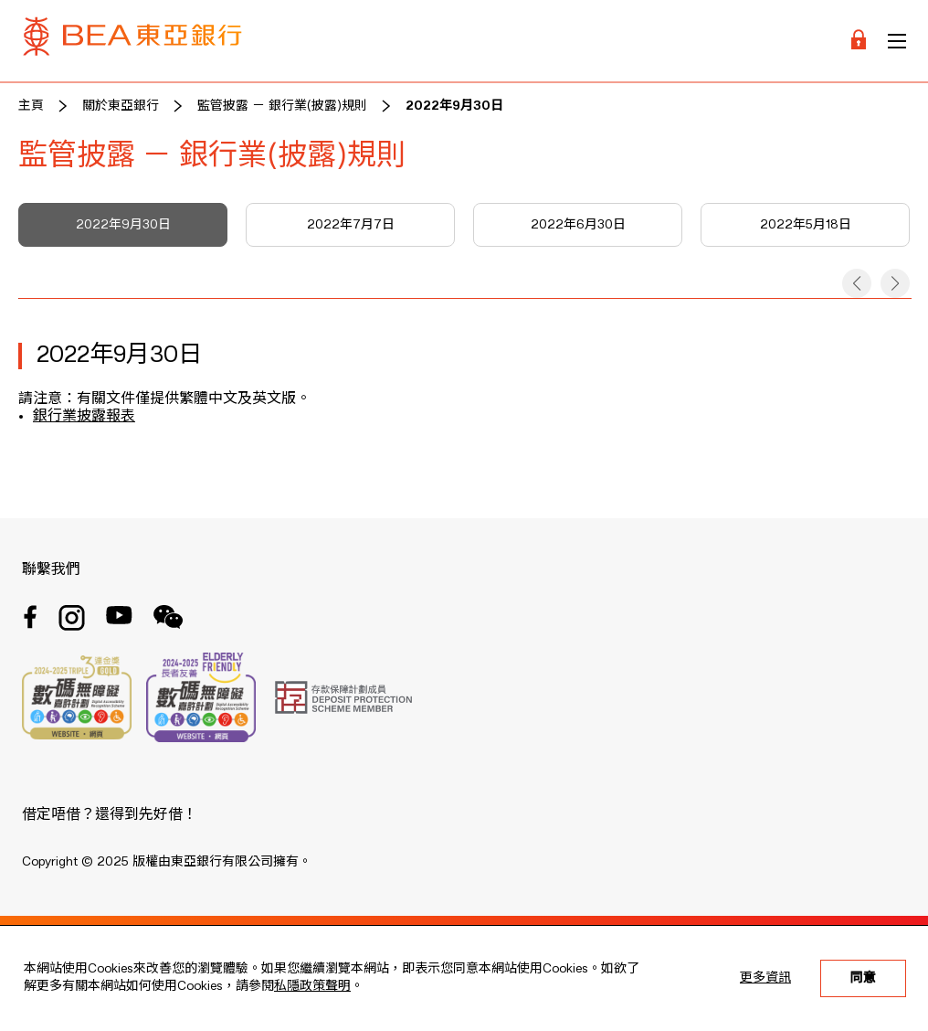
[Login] (858, 41)
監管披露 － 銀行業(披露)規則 (282, 106)
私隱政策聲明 (312, 986)
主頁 (31, 106)
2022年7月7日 (351, 224)
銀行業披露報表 (84, 416)
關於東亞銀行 (120, 106)
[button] (856, 283)
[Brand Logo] (132, 41)
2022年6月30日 (578, 224)
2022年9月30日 (454, 106)
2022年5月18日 (805, 224)
